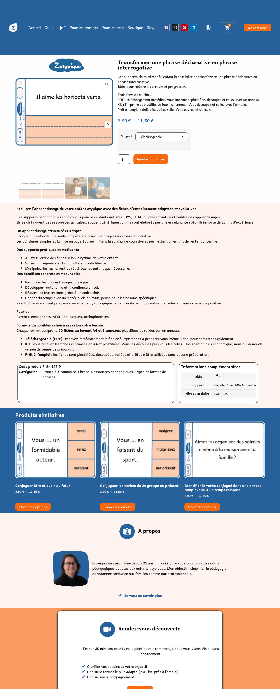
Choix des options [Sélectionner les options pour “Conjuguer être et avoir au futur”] (33, 507)
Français (49, 371)
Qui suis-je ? (55, 27)
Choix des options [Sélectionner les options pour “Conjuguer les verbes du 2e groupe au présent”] (117, 507)
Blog (150, 27)
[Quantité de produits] (124, 159)
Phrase (83, 371)
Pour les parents (84, 27)
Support (126, 136)
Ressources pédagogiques (112, 371)
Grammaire (67, 371)
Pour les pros (113, 27)
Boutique (135, 27)
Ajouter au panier (151, 159)
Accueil (34, 27)
